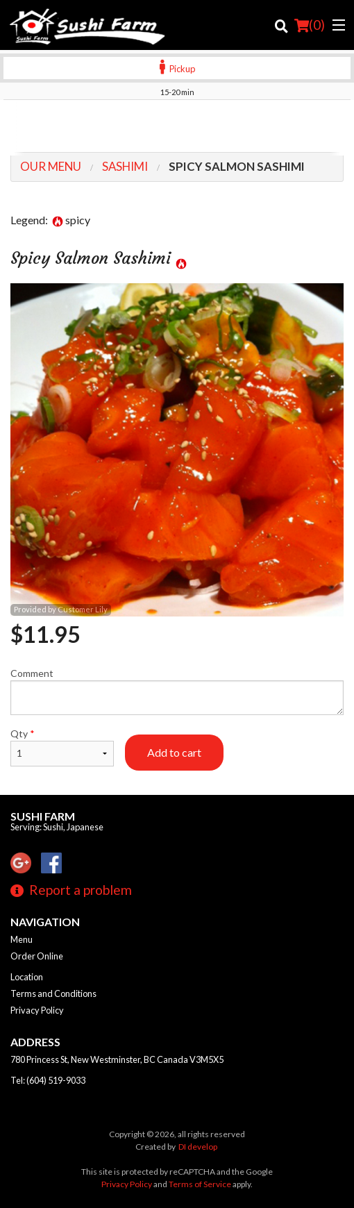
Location (26, 976)
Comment (177, 691)
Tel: (47, 1080)
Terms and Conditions (53, 993)
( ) (309, 25)
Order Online (36, 956)
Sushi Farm (42, 816)
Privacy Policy (37, 1010)
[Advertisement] (177, 127)
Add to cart (174, 752)
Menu (21, 939)
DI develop (197, 1146)
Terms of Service (200, 1184)
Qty (62, 747)
